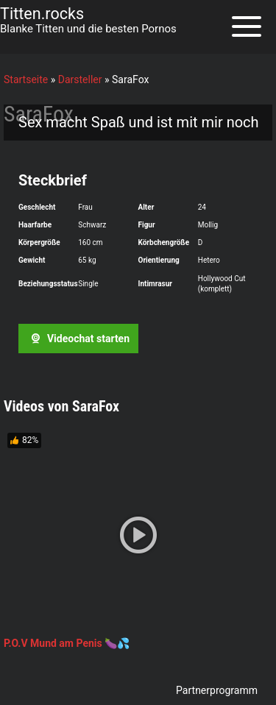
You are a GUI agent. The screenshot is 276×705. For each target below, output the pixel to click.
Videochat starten (78, 338)
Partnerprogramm (217, 690)
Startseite (26, 79)
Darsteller (80, 79)
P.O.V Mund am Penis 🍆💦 (67, 643)
